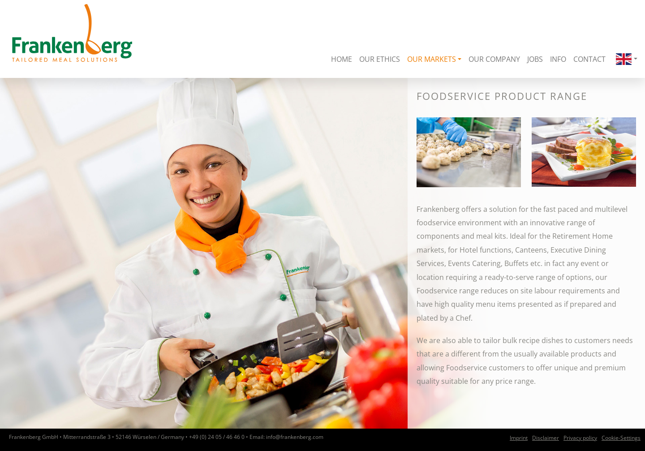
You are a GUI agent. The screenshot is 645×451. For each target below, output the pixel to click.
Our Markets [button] (431, 59)
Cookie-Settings (621, 438)
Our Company (494, 59)
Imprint (519, 438)
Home (341, 59)
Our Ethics (379, 59)
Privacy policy (580, 438)
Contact (589, 59)
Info (558, 59)
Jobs (535, 59)
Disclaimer (545, 438)
